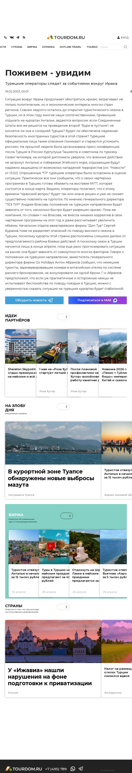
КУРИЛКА (48, 46)
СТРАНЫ (16, 46)
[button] (66, 317)
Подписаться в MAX (98, 300)
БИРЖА (32, 46)
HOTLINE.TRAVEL (70, 46)
